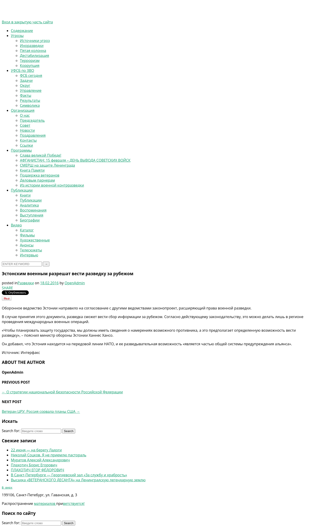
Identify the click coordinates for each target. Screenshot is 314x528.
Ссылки (26, 145)
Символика (30, 105)
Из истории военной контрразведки (52, 185)
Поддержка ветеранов (39, 175)
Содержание (22, 30)
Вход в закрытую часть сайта (27, 21)
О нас (25, 115)
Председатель (32, 120)
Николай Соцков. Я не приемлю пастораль (48, 455)
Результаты (30, 100)
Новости (27, 130)
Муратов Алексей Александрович (40, 459)
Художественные (35, 240)
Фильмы (27, 235)
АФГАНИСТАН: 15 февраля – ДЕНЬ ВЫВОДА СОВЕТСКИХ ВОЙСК (75, 160)
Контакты (28, 140)
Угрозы (17, 35)
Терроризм (29, 60)
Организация (22, 110)
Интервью (29, 255)
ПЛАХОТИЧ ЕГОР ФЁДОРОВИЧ (37, 469)
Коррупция (29, 65)
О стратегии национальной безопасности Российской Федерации (62, 391)
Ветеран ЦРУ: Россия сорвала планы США (41, 411)
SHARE (7, 287)
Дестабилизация (34, 55)
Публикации (22, 190)
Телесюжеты (31, 250)
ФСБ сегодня (31, 75)
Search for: (11, 430)
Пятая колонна (33, 50)
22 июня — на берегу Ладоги (36, 450)
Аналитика (29, 205)
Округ (25, 85)
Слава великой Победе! (40, 155)
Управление (30, 90)
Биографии (30, 220)
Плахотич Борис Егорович (34, 464)
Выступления (31, 215)
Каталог (27, 230)
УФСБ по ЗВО (22, 70)
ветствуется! (74, 504)
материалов (45, 504)
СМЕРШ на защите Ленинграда (47, 165)
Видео (16, 225)
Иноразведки (31, 45)
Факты (25, 95)
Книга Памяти (32, 170)
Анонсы (27, 245)
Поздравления (33, 135)
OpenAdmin (75, 282)
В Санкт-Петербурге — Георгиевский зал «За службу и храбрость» (69, 474)
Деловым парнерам (37, 180)
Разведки (26, 282)
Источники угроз (35, 40)
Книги (25, 195)
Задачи (26, 80)
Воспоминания (33, 210)
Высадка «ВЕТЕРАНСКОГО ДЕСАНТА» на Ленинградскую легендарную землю (78, 479)
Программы (21, 150)
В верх (7, 488)
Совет (25, 125)
